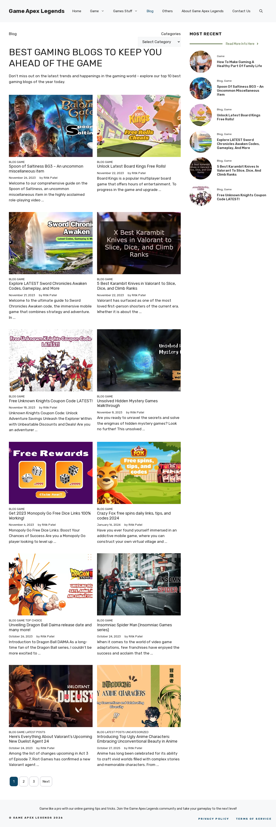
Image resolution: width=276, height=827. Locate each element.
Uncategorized (137, 732)
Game (99, 11)
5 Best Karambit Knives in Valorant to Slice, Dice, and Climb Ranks (136, 286)
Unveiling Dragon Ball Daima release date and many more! (50, 627)
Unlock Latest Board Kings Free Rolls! (131, 166)
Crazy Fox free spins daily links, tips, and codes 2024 (134, 516)
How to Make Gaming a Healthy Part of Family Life (239, 64)
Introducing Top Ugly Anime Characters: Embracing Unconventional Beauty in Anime (137, 739)
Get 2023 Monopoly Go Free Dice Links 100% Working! (50, 516)
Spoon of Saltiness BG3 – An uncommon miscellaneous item (46, 169)
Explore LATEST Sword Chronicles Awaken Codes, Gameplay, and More (48, 286)
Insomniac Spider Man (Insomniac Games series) (134, 627)
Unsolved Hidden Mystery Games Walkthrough (127, 403)
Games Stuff (127, 11)
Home (76, 11)
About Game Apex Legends (203, 11)
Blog (150, 11)
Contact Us (241, 11)
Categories (171, 34)
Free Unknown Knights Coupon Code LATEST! (51, 401)
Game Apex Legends (37, 11)
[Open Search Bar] (261, 11)
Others (167, 11)
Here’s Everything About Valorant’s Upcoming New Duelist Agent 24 (50, 739)
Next (46, 781)
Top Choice (34, 620)
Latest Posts (35, 732)
